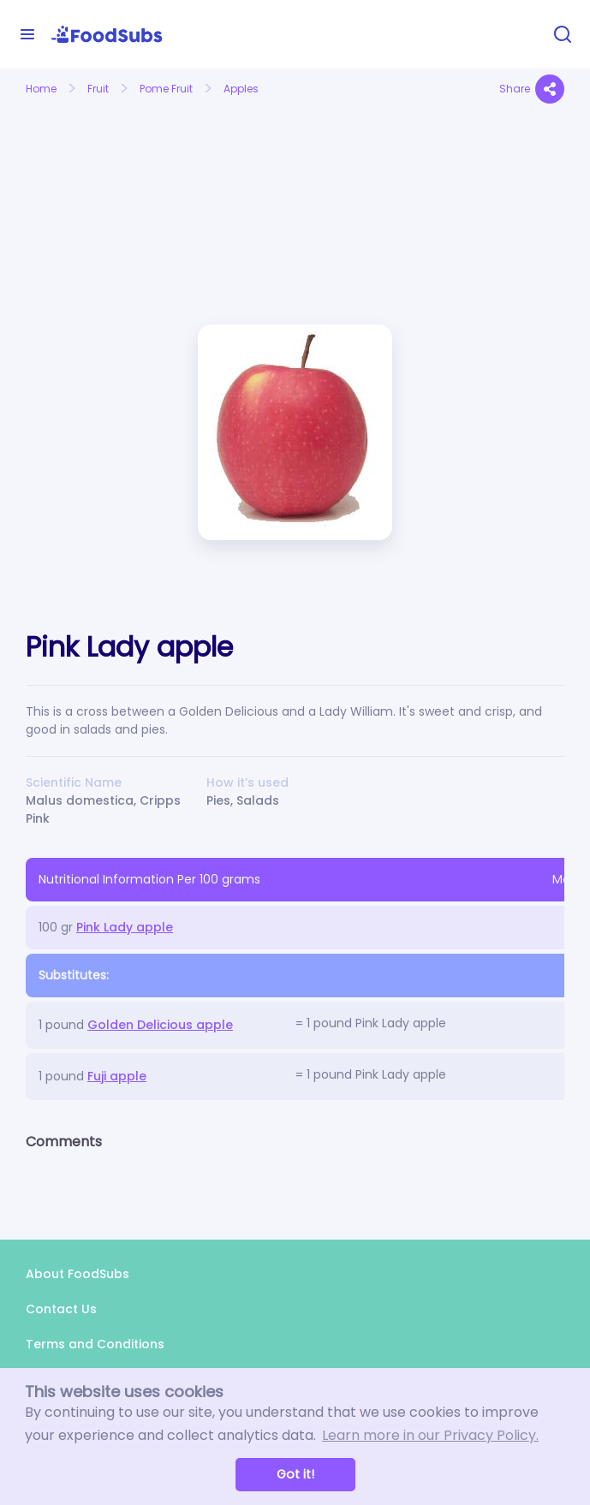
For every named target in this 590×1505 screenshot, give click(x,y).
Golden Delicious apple (160, 1024)
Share (531, 89)
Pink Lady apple (124, 927)
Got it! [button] (295, 1474)
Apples (241, 88)
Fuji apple (116, 1076)
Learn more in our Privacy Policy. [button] (430, 1435)
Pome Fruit (166, 88)
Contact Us (61, 1309)
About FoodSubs (77, 1273)
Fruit (98, 88)
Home (41, 88)
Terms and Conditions (95, 1344)
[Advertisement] (107, 174)
